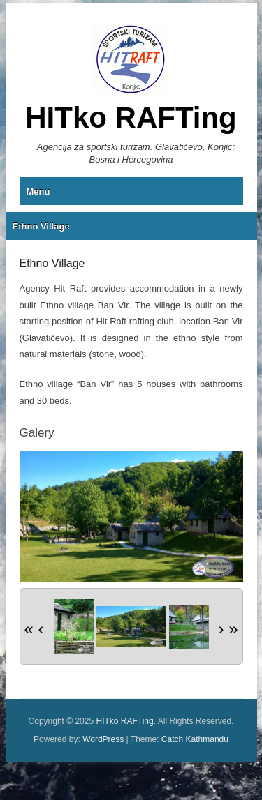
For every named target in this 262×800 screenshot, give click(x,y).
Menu (38, 191)
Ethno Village (41, 226)
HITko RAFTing (131, 117)
